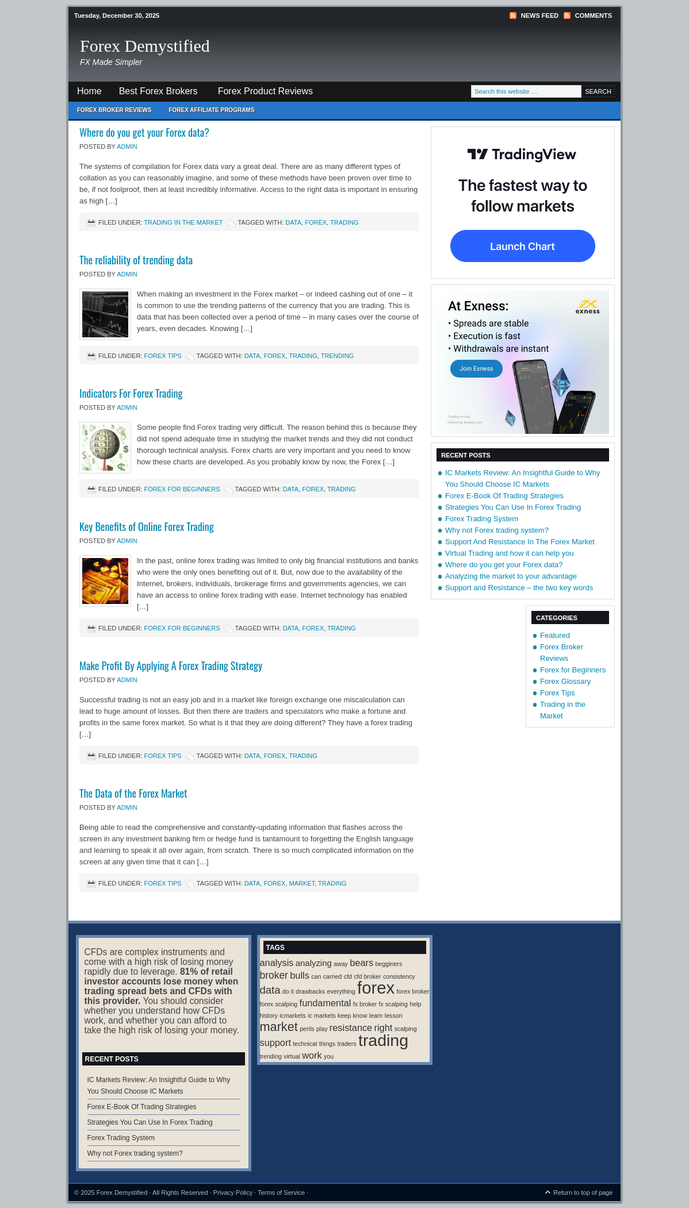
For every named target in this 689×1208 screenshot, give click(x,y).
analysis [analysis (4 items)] (277, 962)
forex (316, 222)
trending (337, 355)
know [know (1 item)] (360, 1015)
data (293, 222)
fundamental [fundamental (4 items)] (325, 1003)
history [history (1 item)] (269, 1015)
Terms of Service (281, 1192)
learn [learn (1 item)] (376, 1015)
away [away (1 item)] (341, 963)
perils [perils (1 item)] (307, 1028)
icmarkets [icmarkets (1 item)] (293, 1015)
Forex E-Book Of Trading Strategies (504, 495)
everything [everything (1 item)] (341, 991)
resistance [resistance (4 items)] (351, 1027)
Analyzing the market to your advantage (511, 576)
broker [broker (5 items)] (274, 975)
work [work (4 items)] (311, 1055)
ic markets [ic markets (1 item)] (322, 1015)
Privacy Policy (232, 1192)
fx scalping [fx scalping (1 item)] (393, 1004)
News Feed (539, 15)
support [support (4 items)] (275, 1042)
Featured (555, 635)
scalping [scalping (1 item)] (406, 1028)
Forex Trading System (481, 518)
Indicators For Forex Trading (130, 393)
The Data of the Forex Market (133, 793)
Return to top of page (583, 1192)
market (302, 883)
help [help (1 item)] (415, 1004)
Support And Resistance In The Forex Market (520, 541)
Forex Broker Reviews (114, 110)
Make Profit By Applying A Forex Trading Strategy (170, 665)
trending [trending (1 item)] (271, 1056)
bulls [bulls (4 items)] (299, 975)
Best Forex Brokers (154, 94)
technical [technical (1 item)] (305, 1043)
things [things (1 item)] (327, 1043)
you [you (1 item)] (329, 1056)
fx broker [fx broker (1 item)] (365, 1004)
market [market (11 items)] (279, 1027)
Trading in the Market (183, 222)
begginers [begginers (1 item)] (388, 963)
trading (344, 222)
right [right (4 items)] (383, 1027)
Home (89, 91)
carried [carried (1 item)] (332, 976)
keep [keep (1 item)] (344, 1015)
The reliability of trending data (136, 259)
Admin (127, 146)
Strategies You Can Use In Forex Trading (513, 507)
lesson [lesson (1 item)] (394, 1015)
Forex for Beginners (182, 489)
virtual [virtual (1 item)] (292, 1056)
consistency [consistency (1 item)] (399, 976)
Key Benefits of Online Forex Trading (146, 526)
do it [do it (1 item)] (288, 991)
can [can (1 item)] (316, 976)
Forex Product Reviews (265, 91)
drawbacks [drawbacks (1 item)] (310, 991)
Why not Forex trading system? (497, 530)
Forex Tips (162, 355)
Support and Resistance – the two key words (519, 587)
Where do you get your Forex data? (144, 132)
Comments (593, 15)
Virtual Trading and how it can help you (509, 553)
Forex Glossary (565, 681)
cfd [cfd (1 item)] (348, 976)
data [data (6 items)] (270, 990)
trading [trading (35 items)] (383, 1040)
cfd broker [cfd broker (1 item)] (367, 976)
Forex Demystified (145, 45)
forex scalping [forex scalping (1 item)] (279, 1004)
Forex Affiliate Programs (207, 113)
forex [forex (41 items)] (376, 987)
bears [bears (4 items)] (361, 962)
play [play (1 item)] (322, 1028)
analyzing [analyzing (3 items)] (314, 963)
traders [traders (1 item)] (346, 1043)
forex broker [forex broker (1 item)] (413, 991)
